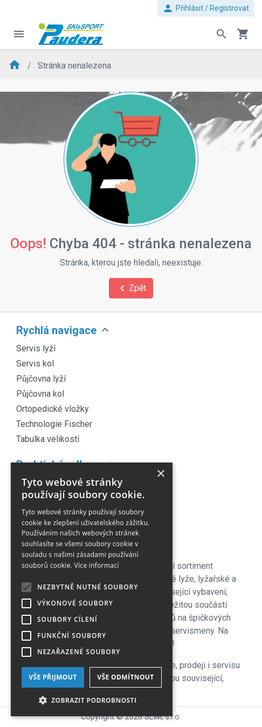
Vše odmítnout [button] (125, 677)
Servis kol (35, 363)
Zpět (131, 288)
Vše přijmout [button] (53, 677)
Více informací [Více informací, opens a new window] (96, 565)
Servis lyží (36, 348)
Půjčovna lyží (41, 378)
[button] (92, 700)
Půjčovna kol (40, 394)
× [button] (160, 474)
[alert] (92, 589)
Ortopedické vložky (52, 409)
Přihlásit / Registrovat (205, 8)
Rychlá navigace (56, 330)
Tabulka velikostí (47, 439)
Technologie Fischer (54, 424)
